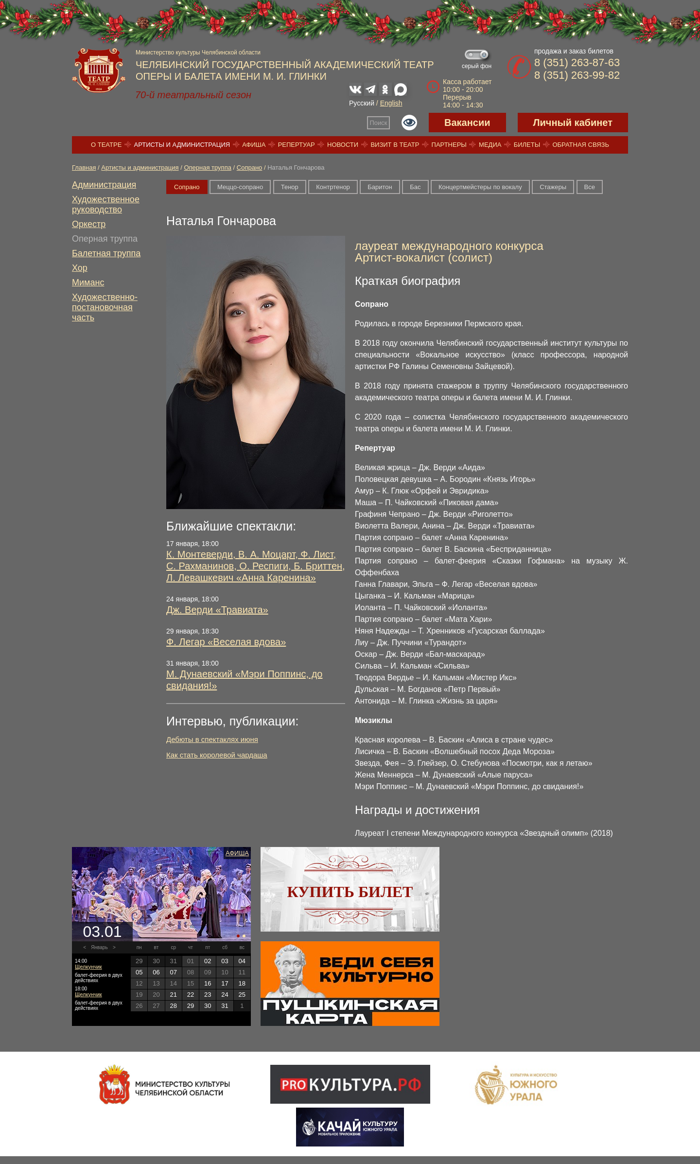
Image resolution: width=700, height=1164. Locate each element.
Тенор (289, 187)
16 (207, 983)
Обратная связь (580, 144)
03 (224, 961)
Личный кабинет (572, 122)
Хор (80, 268)
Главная (84, 167)
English (391, 103)
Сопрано (249, 167)
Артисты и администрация (182, 144)
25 (242, 994)
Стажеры (553, 187)
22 (190, 994)
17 (224, 983)
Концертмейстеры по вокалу (480, 187)
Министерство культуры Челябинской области (198, 52)
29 (190, 1005)
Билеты (527, 144)
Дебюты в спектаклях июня (212, 739)
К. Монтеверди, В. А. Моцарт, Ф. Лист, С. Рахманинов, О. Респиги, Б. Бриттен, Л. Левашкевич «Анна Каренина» (255, 566)
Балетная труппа (106, 253)
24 (224, 994)
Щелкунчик (88, 967)
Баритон (380, 187)
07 (173, 972)
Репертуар (296, 144)
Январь (99, 947)
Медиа (490, 144)
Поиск (378, 122)
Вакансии (467, 122)
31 (224, 1005)
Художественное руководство (106, 204)
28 (173, 1005)
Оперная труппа (207, 167)
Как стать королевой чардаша (216, 755)
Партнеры (449, 144)
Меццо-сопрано (240, 187)
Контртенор (333, 187)
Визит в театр (394, 144)
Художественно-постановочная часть (105, 307)
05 (139, 972)
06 (156, 972)
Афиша (253, 144)
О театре (106, 144)
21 (173, 994)
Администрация (104, 185)
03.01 (102, 931)
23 (207, 994)
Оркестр (88, 224)
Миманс (88, 282)
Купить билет (350, 891)
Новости (342, 144)
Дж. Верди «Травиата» (217, 609)
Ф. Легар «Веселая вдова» (226, 641)
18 (242, 983)
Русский (361, 103)
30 (207, 1005)
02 (207, 961)
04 (242, 961)
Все (589, 187)
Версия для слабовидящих (409, 122)
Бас (415, 187)
